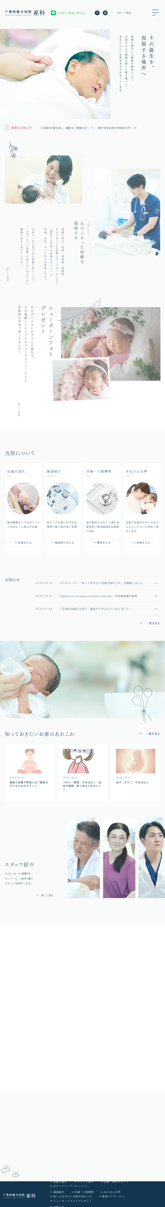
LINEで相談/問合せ (71, 13)
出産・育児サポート (116, 1182)
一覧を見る (153, 624)
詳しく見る (7, 277)
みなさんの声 (112, 1192)
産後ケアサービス (113, 1196)
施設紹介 (58, 1192)
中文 (128, 13)
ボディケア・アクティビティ (71, 1186)
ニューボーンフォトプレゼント (72, 1201)
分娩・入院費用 (84, 1192)
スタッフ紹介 (85, 1182)
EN (119, 13)
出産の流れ (60, 1182)
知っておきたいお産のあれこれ (72, 1196)
